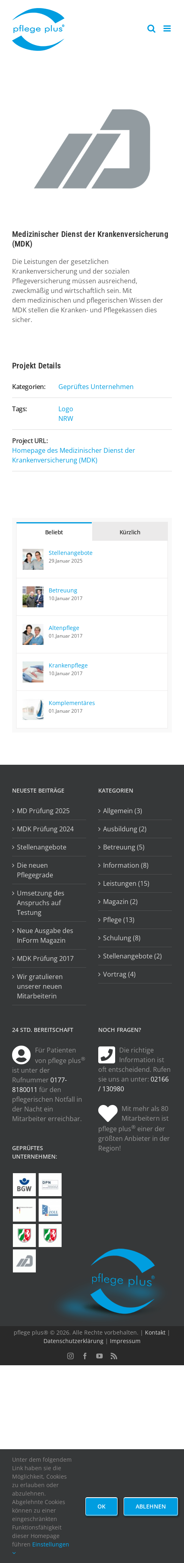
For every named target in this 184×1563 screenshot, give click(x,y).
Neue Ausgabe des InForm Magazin (45, 935)
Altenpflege (64, 628)
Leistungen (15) (126, 883)
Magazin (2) (120, 901)
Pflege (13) (118, 919)
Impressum (125, 1341)
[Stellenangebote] (33, 553)
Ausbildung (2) (125, 828)
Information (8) (126, 865)
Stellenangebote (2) (132, 956)
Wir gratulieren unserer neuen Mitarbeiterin (40, 986)
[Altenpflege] (33, 628)
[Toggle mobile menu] (167, 28)
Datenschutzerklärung (73, 1341)
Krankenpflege (68, 665)
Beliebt (54, 532)
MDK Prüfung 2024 (45, 828)
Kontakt (155, 1332)
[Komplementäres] (33, 703)
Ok (101, 1506)
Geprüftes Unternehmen (96, 386)
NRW (65, 418)
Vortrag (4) (119, 974)
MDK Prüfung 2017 (45, 958)
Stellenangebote (71, 553)
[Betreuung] (33, 591)
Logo (65, 408)
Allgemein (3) (122, 810)
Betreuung (63, 590)
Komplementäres (72, 703)
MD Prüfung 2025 (43, 810)
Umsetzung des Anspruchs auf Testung (40, 903)
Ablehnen (151, 1506)
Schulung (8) (122, 937)
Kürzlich (130, 532)
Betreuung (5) (124, 847)
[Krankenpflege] (33, 666)
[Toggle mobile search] (151, 28)
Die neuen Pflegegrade (35, 870)
